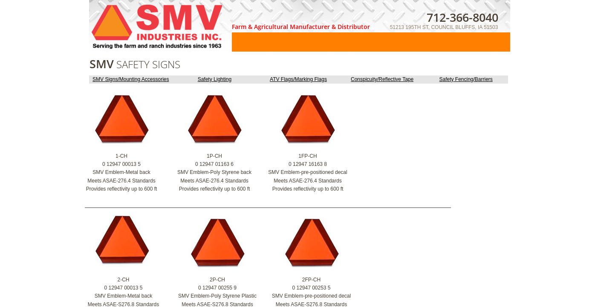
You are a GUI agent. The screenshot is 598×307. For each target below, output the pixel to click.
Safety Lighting (214, 79)
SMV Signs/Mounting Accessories (130, 79)
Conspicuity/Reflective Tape (382, 79)
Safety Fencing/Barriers (465, 79)
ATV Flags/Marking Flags (298, 79)
